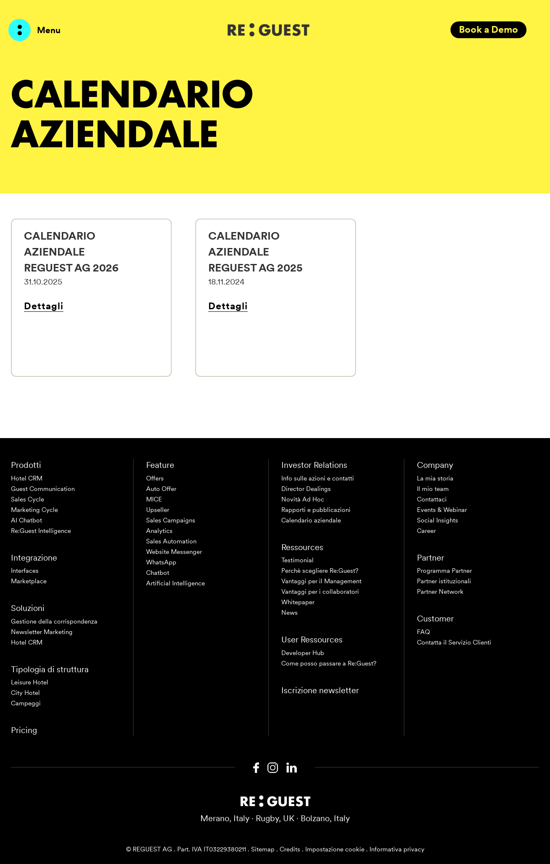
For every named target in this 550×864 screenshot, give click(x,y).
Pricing (24, 730)
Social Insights (437, 520)
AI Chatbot (26, 520)
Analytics (159, 531)
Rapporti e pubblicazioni (316, 510)
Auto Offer (161, 489)
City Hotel (25, 693)
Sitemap (263, 849)
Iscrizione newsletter (320, 690)
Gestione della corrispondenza (54, 621)
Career (426, 531)
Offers (155, 478)
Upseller (157, 510)
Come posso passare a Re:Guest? (329, 663)
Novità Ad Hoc (302, 499)
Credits (290, 849)
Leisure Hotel (29, 682)
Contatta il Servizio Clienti (454, 642)
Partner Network (440, 591)
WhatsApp (161, 562)
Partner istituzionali (444, 581)
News (289, 612)
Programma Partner (444, 570)
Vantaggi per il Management (321, 581)
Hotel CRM (26, 478)
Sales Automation (171, 541)
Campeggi (26, 703)
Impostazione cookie (334, 849)
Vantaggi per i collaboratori (320, 591)
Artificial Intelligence (175, 583)
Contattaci (432, 499)
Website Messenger (174, 552)
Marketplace (29, 581)
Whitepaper (297, 602)
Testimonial (297, 560)
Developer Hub (302, 653)
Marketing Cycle (34, 510)
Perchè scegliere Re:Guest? (320, 570)
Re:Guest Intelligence (41, 531)
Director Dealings (306, 489)
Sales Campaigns (170, 520)
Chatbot (157, 573)
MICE (154, 499)
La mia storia (435, 478)
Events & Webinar (442, 510)
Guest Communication (43, 489)
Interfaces (25, 570)
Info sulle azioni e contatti (317, 478)
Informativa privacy (396, 849)
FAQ (423, 632)
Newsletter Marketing (42, 632)
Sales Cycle (27, 499)
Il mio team (433, 489)
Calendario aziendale (311, 520)
